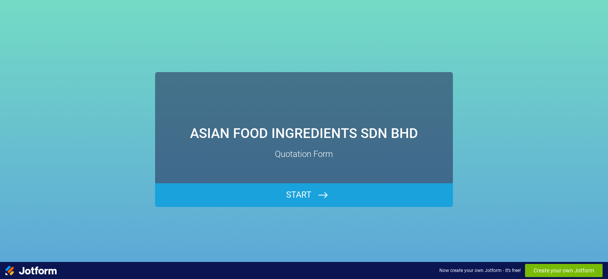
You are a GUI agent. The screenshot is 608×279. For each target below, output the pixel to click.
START (298, 195)
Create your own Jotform (564, 270)
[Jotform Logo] (31, 270)
